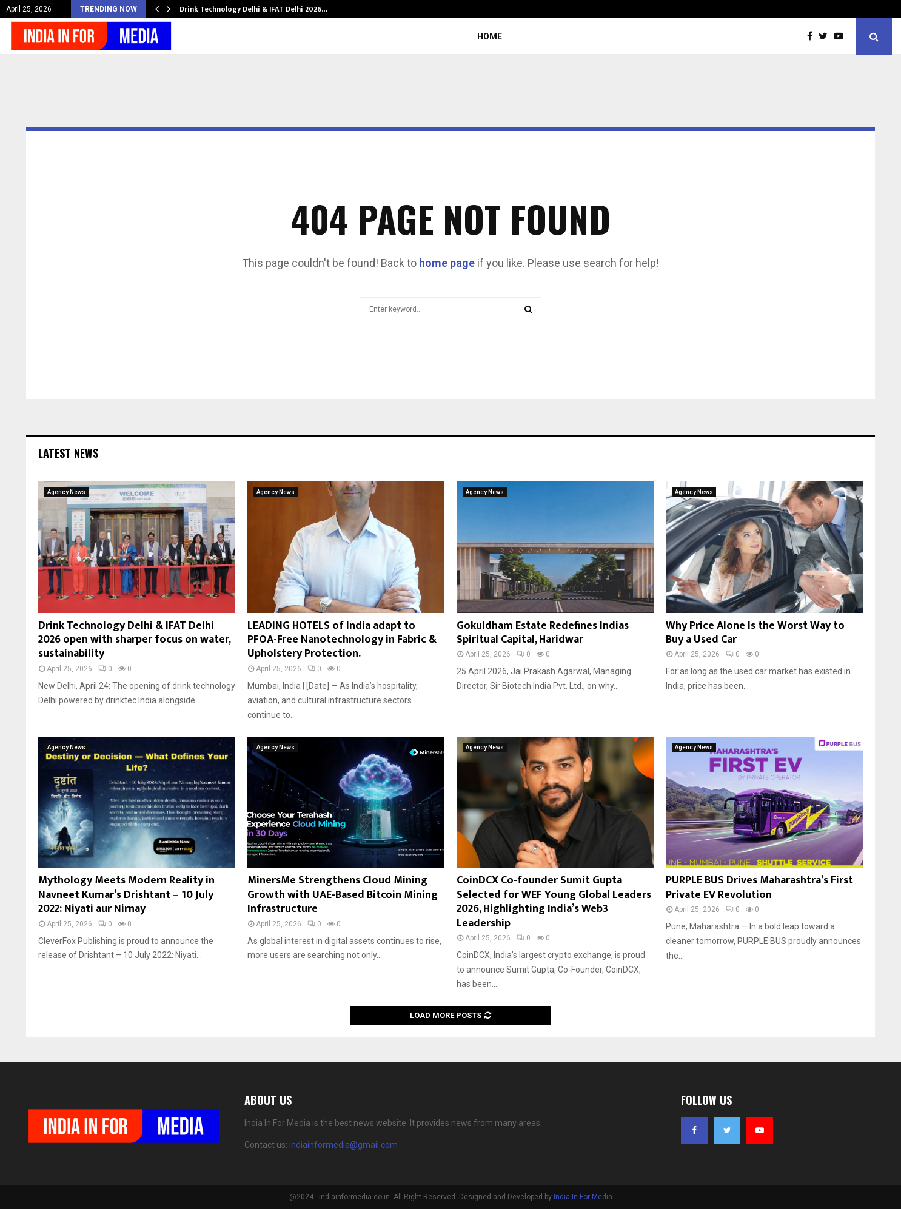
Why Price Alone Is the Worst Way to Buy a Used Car (755, 633)
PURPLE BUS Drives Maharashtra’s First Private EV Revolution (759, 887)
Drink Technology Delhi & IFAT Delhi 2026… (253, 9)
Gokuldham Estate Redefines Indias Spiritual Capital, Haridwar (543, 633)
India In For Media (583, 1197)
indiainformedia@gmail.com (343, 1145)
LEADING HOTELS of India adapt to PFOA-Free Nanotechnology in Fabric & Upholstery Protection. (342, 640)
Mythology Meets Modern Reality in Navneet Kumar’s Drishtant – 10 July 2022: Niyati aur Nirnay (126, 894)
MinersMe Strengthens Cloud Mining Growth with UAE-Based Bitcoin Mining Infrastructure (342, 894)
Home (489, 36)
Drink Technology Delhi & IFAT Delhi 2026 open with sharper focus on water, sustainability (134, 640)
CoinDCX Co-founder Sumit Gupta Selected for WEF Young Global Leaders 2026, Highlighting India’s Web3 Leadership (554, 901)
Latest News (68, 453)
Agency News (66, 492)
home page (447, 262)
